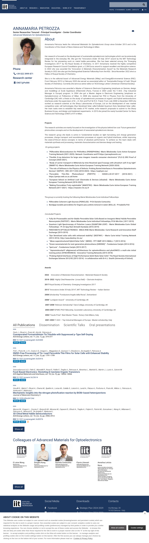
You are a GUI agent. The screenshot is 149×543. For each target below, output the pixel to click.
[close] (145, 513)
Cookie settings (137, 528)
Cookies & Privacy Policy (82, 538)
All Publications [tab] (24, 325)
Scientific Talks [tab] (74, 325)
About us (23, 8)
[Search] (128, 4)
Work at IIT (67, 8)
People (111, 9)
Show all (19, 429)
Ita (145, 9)
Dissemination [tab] (49, 325)
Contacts (135, 9)
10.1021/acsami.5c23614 (25, 377)
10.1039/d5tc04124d (23, 398)
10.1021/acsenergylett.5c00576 (28, 419)
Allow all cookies (117, 528)
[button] (33, 6)
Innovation (44, 8)
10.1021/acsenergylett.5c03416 (28, 359)
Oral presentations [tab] (102, 325)
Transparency (80, 8)
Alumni (128, 9)
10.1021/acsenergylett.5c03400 (28, 340)
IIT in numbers (120, 9)
